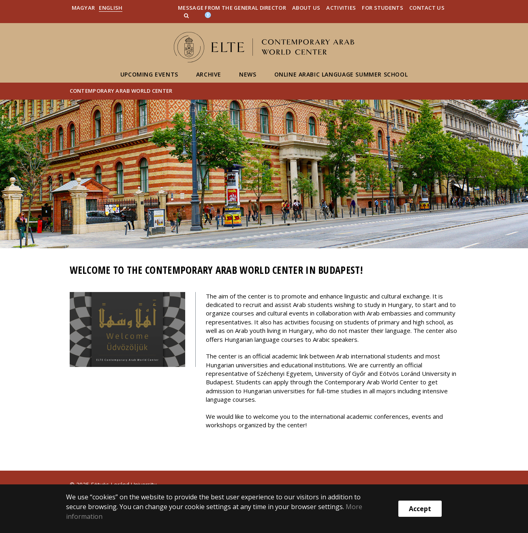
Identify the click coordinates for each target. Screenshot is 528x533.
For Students (382, 7)
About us (306, 7)
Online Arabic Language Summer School (341, 74)
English (110, 7)
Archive (208, 74)
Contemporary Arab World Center (121, 90)
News (247, 74)
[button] (187, 15)
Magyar (83, 7)
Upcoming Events (149, 74)
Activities (341, 7)
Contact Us (427, 7)
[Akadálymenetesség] (208, 14)
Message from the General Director (232, 7)
